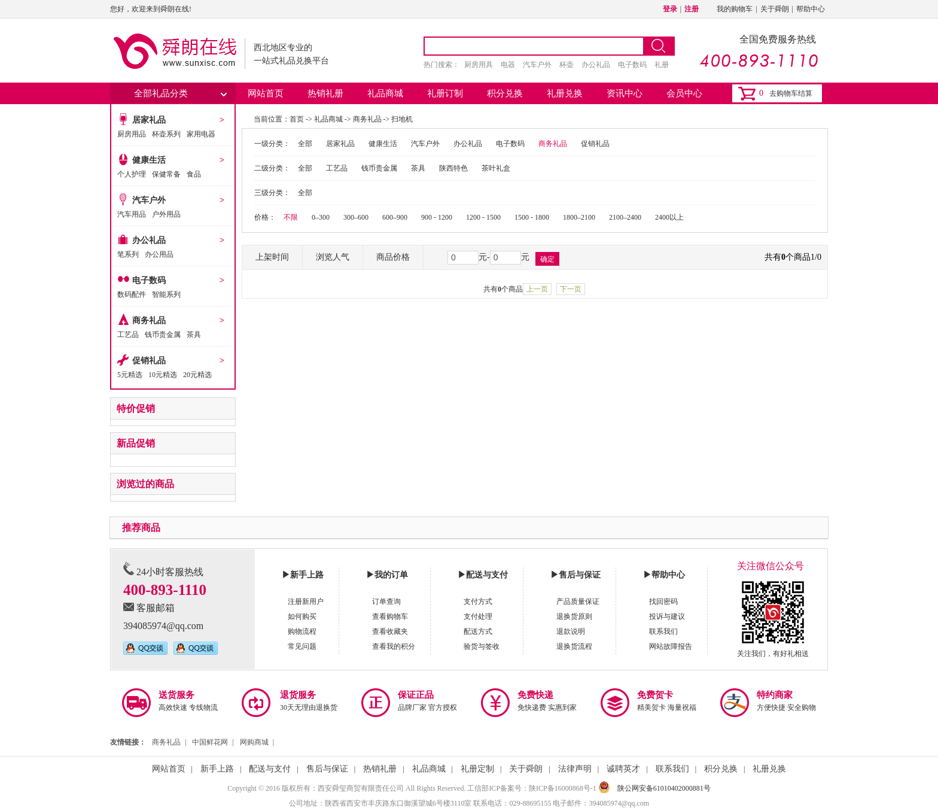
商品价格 (393, 257)
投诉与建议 (667, 616)
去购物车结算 (790, 93)
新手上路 (217, 768)
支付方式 (478, 601)
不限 (291, 217)
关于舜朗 (774, 9)
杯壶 (566, 64)
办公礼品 (595, 64)
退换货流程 (574, 646)
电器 (508, 64)
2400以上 (669, 217)
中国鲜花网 (210, 742)
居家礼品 (149, 120)
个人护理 (131, 174)
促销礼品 (149, 360)
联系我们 (663, 631)
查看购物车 (390, 616)
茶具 (194, 334)
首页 (297, 119)
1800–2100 (579, 217)
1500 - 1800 (531, 217)
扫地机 (402, 119)
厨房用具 (478, 64)
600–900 (394, 217)
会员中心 (684, 93)
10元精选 (162, 374)
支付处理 (478, 616)
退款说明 (570, 631)
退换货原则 (574, 616)
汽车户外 (537, 64)
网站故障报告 (670, 646)
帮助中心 (810, 9)
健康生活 (149, 160)
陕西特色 (453, 168)
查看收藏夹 (390, 631)
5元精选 (129, 374)
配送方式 (478, 631)
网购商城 (254, 742)
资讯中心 (624, 93)
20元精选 (197, 374)
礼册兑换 (565, 93)
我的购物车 (735, 9)
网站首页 (266, 93)
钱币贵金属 (163, 334)
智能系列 (166, 294)
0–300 (321, 217)
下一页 (570, 289)
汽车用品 (131, 214)
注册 (691, 9)
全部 (305, 143)
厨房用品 (131, 134)
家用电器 (201, 134)
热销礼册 (325, 93)
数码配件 (131, 294)
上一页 (537, 289)
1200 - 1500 (483, 217)
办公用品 (159, 254)
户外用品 (166, 214)
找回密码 (663, 601)
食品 (194, 174)
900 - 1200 (436, 217)
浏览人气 (332, 257)
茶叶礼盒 (496, 168)
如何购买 (302, 616)
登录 (670, 9)
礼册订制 (445, 93)
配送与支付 (270, 768)
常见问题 (302, 646)
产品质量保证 (577, 601)
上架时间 (272, 257)
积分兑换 (505, 93)
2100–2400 (625, 217)
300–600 (355, 217)
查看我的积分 (393, 646)
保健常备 (166, 174)
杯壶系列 (166, 134)
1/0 (816, 257)
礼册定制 (477, 768)
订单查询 (386, 601)
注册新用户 (306, 601)
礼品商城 (385, 93)
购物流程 (302, 631)
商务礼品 (149, 320)
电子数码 (632, 64)
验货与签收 (482, 646)
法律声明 (575, 768)
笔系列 (128, 254)
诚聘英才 (623, 768)
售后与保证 (327, 768)
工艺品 (128, 334)
